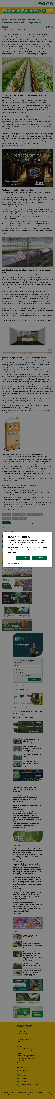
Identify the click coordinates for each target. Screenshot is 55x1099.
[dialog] (27, 549)
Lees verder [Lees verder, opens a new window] (12, 552)
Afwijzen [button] (22, 558)
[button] (13, 563)
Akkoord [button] (39, 558)
